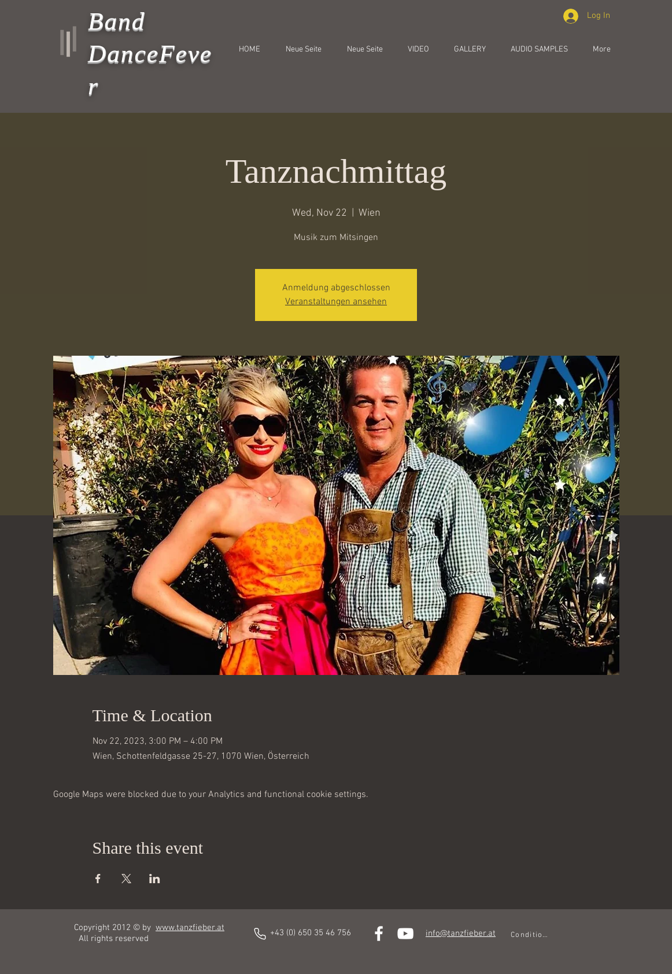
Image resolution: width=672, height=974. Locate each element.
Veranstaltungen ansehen (336, 302)
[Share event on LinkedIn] (154, 878)
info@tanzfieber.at (461, 933)
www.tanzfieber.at (190, 928)
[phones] (260, 934)
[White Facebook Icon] (379, 933)
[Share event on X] (126, 878)
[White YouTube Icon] (405, 933)
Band (116, 21)
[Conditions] (530, 935)
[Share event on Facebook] (98, 878)
